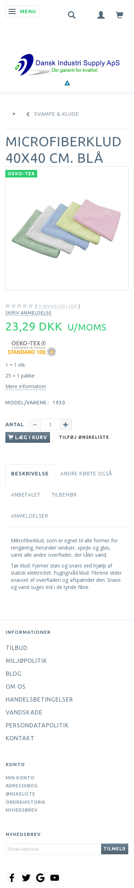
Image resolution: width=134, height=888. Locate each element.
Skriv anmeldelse (28, 312)
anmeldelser (58, 306)
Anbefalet (25, 495)
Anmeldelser (29, 516)
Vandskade (24, 712)
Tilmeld (115, 848)
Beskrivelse (30, 473)
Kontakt (20, 738)
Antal (15, 424)
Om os (16, 686)
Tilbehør (64, 495)
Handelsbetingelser (39, 699)
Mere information (25, 386)
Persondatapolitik (37, 725)
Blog (13, 673)
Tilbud (17, 648)
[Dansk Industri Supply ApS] (67, 54)
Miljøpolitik (26, 660)
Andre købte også (86, 473)
